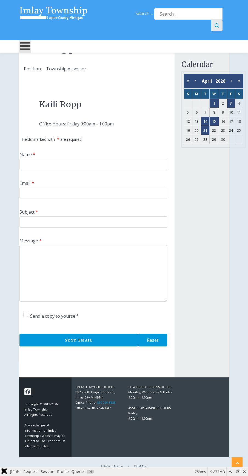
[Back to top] (237, 463)
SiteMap (140, 466)
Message (30, 241)
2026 (220, 81)
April (208, 81)
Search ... (144, 13)
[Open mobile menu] (25, 46)
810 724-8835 (106, 402)
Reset (152, 340)
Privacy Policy (112, 466)
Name (27, 154)
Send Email (79, 340)
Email (26, 183)
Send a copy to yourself (54, 316)
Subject (28, 212)
